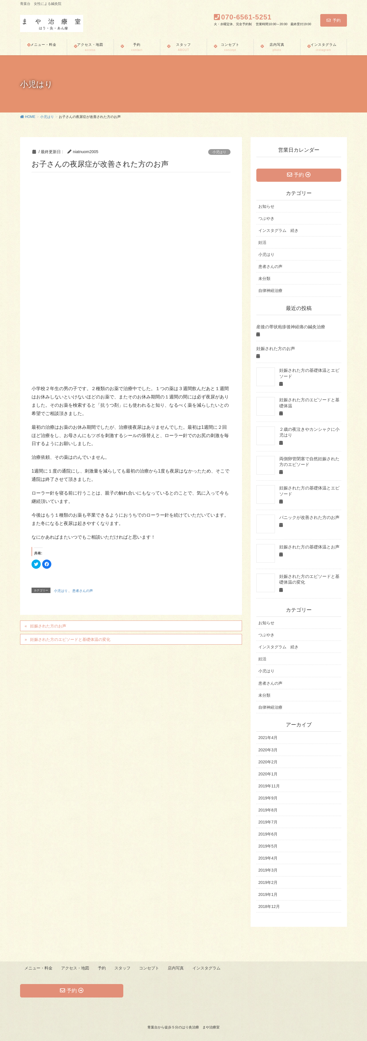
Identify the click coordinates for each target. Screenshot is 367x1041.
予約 (334, 20)
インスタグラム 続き (278, 231)
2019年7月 (268, 822)
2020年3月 (268, 750)
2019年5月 (268, 846)
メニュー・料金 (39, 967)
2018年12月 (269, 906)
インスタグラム (208, 967)
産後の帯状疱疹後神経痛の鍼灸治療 (288, 327)
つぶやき (266, 219)
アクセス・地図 (76, 967)
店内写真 (177, 967)
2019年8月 (268, 810)
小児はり (219, 152)
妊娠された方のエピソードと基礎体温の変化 (70, 639)
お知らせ (266, 207)
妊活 (262, 243)
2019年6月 (268, 834)
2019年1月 (268, 894)
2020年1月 (268, 774)
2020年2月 (268, 762)
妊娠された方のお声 (48, 626)
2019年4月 (268, 858)
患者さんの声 (82, 591)
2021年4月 (268, 738)
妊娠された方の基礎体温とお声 (307, 546)
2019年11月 (269, 786)
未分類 (264, 279)
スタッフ (124, 967)
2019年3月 (268, 870)
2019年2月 (268, 882)
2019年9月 (268, 798)
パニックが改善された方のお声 (307, 517)
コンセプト (150, 967)
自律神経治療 (270, 291)
